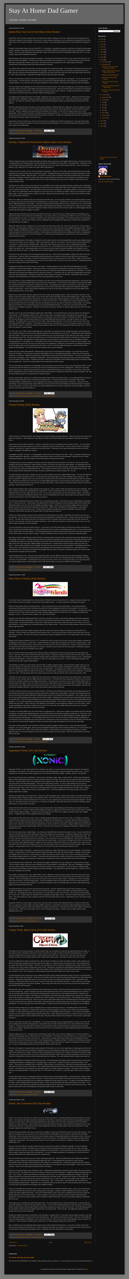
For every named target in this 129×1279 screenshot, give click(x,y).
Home (50, 1242)
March (104, 112)
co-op (15, 395)
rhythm (27, 921)
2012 (102, 126)
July (103, 102)
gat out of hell (20, 133)
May (103, 107)
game (15, 133)
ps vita (19, 921)
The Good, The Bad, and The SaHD (21, 1257)
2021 (102, 44)
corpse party (23, 1094)
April (103, 110)
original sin (37, 395)
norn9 (18, 1237)
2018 (102, 52)
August (104, 100)
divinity (19, 395)
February (105, 115)
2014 (102, 121)
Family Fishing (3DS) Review (24, 404)
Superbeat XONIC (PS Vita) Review (28, 750)
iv (25, 133)
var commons (32, 1237)
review (30, 133)
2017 (102, 54)
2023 (102, 39)
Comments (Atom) (22, 1245)
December (105, 62)
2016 (102, 57)
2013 (102, 123)
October (104, 94)
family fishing (19, 569)
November (105, 64)
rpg (48, 395)
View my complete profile (105, 181)
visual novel (40, 1237)
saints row (35, 133)
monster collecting (39, 741)
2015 (102, 59)
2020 (102, 47)
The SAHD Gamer (106, 176)
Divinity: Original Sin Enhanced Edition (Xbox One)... (111, 71)
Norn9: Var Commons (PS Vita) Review (30, 1103)
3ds (15, 569)
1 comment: (37, 739)
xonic (37, 921)
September (105, 97)
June (103, 105)
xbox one (41, 133)
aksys (17, 741)
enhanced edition (26, 395)
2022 (102, 41)
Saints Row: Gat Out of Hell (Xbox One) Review (34, 32)
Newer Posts (13, 1242)
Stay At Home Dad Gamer (43, 10)
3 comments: (37, 567)
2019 (102, 49)
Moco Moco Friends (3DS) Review (27, 578)
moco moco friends (29, 741)
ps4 (27, 133)
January (104, 118)
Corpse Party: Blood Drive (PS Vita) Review (32, 930)
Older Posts (87, 1242)
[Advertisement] (109, 141)
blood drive (17, 1094)
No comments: (38, 130)
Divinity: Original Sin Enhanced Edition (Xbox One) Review (40, 142)
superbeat (32, 921)
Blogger (85, 1269)
